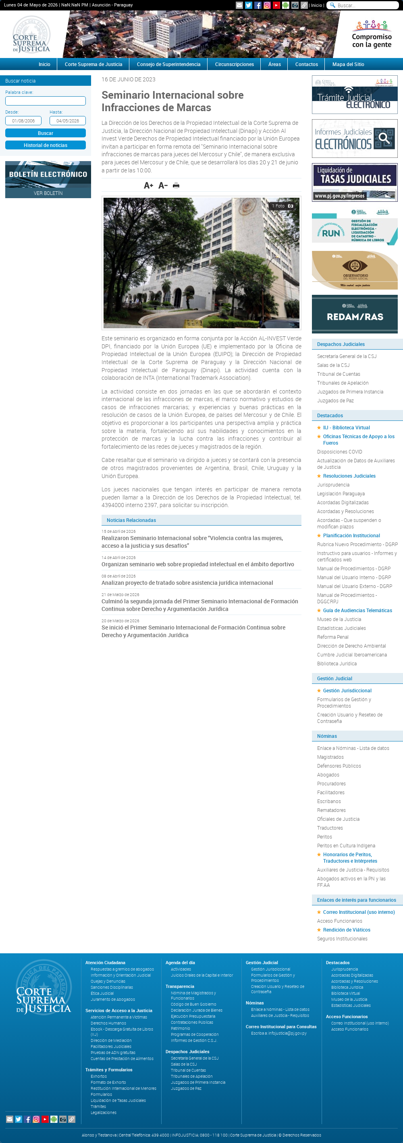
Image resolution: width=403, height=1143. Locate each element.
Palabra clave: (19, 92)
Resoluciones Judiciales (349, 475)
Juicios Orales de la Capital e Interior (202, 975)
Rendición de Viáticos (346, 929)
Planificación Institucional (351, 535)
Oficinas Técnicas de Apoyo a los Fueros (359, 439)
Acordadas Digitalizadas (343, 502)
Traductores (330, 827)
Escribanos (329, 801)
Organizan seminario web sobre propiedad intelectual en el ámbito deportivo (198, 564)
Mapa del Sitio (348, 64)
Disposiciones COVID (339, 451)
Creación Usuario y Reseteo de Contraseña (349, 717)
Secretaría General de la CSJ (347, 356)
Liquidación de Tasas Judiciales (118, 1100)
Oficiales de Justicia (338, 819)
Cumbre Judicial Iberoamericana (352, 654)
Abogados (328, 774)
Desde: (12, 112)
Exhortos (99, 1076)
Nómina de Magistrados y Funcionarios (193, 995)
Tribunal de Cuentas (338, 374)
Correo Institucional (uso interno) (359, 912)
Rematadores (331, 810)
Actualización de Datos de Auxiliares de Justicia (356, 463)
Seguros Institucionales (342, 938)
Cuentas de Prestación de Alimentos (122, 1058)
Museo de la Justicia (339, 619)
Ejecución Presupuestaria (193, 1016)
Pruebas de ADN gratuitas (113, 1052)
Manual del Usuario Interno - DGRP (354, 577)
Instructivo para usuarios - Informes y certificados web (357, 556)
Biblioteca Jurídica (337, 663)
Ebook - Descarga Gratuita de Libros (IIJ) (122, 1032)
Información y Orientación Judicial (121, 975)
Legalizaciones (103, 1112)
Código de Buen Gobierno (193, 1004)
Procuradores (331, 783)
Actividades (181, 969)
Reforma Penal (333, 637)
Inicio (316, 5)
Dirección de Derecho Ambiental (351, 645)
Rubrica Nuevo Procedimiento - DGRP (357, 544)
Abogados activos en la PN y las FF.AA (351, 881)
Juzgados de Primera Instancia (350, 391)
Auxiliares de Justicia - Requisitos (353, 869)
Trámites (98, 1106)
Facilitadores (331, 792)
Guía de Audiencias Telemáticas (357, 610)
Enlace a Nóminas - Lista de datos (353, 748)
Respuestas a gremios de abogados (122, 969)
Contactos (306, 64)
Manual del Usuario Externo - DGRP (354, 586)
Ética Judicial (102, 993)
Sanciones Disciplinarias (112, 987)
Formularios (101, 1094)
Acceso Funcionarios (339, 920)
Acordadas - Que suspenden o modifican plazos (349, 523)
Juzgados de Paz (335, 400)
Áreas (274, 64)
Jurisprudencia (333, 484)
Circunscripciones (234, 64)
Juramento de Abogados (113, 999)
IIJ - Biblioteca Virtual (346, 427)
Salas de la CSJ (333, 365)
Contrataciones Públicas (192, 1022)
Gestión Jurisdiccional (347, 690)
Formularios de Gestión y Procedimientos (344, 702)
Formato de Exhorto (108, 1082)
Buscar (45, 133)
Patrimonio (180, 1028)
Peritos (324, 836)
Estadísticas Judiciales (341, 628)
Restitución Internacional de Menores (123, 1088)
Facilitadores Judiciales (111, 1046)
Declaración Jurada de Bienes (196, 1010)
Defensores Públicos (339, 765)
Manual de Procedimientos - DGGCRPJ (347, 598)
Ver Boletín (48, 193)
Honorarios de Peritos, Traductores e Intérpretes (350, 857)
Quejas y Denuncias (108, 981)
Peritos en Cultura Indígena (346, 845)
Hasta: (56, 112)
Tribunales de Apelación (343, 382)
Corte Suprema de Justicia (94, 64)
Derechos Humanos (108, 1023)
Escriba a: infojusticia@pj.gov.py (279, 1033)
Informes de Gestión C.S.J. (194, 1040)
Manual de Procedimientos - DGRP (354, 568)
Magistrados (330, 757)
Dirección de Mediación (111, 1040)
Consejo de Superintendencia (169, 64)
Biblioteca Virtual (345, 993)
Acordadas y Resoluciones (345, 511)
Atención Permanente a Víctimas (119, 1017)
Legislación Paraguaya (341, 493)
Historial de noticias (45, 145)
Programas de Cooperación (195, 1034)
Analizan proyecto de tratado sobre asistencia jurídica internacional (187, 582)
